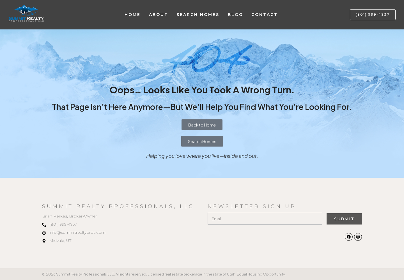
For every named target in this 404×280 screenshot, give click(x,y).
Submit (344, 218)
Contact (264, 14)
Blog (235, 14)
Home (133, 14)
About (158, 14)
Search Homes (197, 14)
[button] (373, 14)
